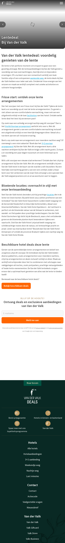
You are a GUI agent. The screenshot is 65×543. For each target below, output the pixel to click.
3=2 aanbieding (32, 459)
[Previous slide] (3, 24)
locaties (50, 194)
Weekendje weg (32, 465)
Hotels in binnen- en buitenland (48, 415)
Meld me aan (32, 320)
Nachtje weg (32, 470)
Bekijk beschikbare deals (16, 285)
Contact (32, 490)
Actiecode (32, 496)
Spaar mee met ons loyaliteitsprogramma (17, 427)
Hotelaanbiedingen (32, 453)
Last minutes (32, 476)
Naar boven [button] (32, 382)
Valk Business (32, 538)
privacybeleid (40, 328)
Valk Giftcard (32, 527)
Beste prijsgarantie (17, 415)
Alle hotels (33, 448)
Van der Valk (48, 425)
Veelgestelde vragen (32, 501)
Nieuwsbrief (32, 507)
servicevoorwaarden (56, 328)
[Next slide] (62, 24)
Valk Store (32, 533)
